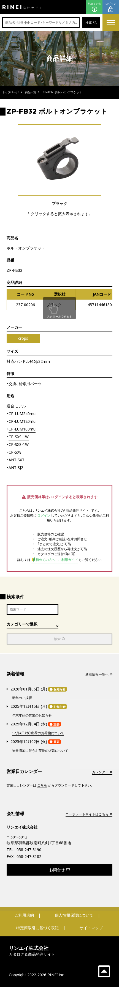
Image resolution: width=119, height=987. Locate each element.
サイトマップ (91, 927)
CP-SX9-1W (19, 436)
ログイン (110, 7)
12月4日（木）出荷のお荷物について (38, 733)
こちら (42, 785)
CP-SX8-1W (19, 444)
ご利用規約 (24, 915)
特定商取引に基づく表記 (37, 927)
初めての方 (94, 7)
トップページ (10, 92)
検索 (91, 22)
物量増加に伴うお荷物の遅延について (40, 750)
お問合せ (59, 869)
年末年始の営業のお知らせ (32, 715)
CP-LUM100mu (22, 429)
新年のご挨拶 (22, 697)
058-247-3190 (29, 849)
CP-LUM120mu (22, 421)
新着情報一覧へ (98, 674)
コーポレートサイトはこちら (89, 814)
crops (23, 338)
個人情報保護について (74, 915)
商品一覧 (30, 92)
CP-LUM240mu (22, 413)
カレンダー (102, 772)
